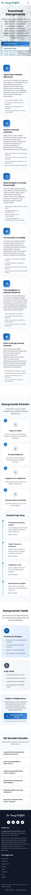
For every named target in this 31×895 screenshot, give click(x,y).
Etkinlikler (4, 872)
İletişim (3, 877)
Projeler (3, 867)
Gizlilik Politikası (9, 890)
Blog (2, 875)
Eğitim (3, 869)
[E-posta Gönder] (22, 822)
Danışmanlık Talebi (10, 49)
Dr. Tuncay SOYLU (10, 2)
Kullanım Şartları (21, 890)
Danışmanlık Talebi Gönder (14, 718)
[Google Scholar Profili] (13, 822)
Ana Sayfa (4, 859)
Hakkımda (4, 861)
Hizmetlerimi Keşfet (10, 44)
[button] (15, 755)
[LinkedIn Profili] (8, 822)
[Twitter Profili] (18, 822)
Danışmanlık (5, 864)
